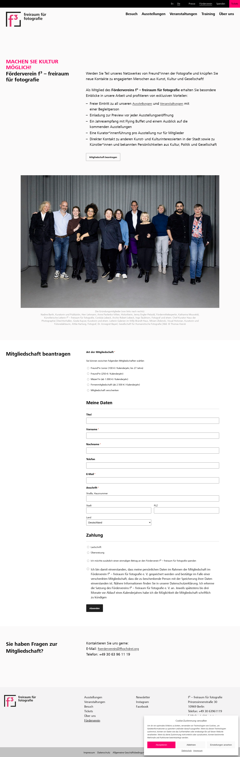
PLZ (156, 506)
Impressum (198, 750)
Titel (89, 415)
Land (88, 518)
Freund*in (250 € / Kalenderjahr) (107, 374)
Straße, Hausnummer (97, 494)
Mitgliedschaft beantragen (105, 157)
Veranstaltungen (174, 103)
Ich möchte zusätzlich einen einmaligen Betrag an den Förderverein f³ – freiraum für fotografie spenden (143, 561)
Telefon (90, 459)
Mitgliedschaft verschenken (105, 390)
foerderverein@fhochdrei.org (120, 649)
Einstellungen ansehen (221, 745)
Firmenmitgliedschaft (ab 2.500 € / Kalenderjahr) (115, 385)
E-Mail (90, 474)
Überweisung (97, 553)
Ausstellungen (143, 103)
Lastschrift (96, 547)
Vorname (92, 430)
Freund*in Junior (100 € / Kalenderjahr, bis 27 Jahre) (117, 368)
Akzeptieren (161, 745)
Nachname (93, 445)
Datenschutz (187, 750)
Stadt (89, 506)
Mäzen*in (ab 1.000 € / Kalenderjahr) (109, 379)
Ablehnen (191, 745)
